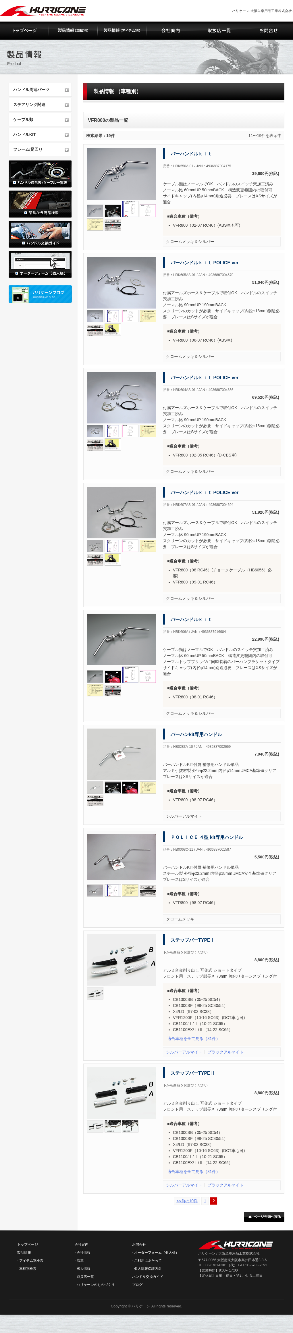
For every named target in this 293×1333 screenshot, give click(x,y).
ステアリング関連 (29, 104)
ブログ (137, 1285)
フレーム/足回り (28, 149)
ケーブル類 (23, 119)
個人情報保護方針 (148, 1269)
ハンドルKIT (24, 134)
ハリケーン (141, 1306)
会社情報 (83, 1253)
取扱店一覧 (85, 1277)
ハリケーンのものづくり (96, 1285)
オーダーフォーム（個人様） (156, 1253)
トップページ (27, 1245)
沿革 (80, 1261)
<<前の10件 (187, 1201)
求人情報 (83, 1269)
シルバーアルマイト (184, 1052)
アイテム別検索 (31, 1261)
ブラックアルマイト (225, 1052)
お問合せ (139, 1245)
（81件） (193, 1038)
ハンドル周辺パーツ (31, 89)
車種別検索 (27, 1269)
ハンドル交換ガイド (147, 1277)
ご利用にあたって (148, 1261)
